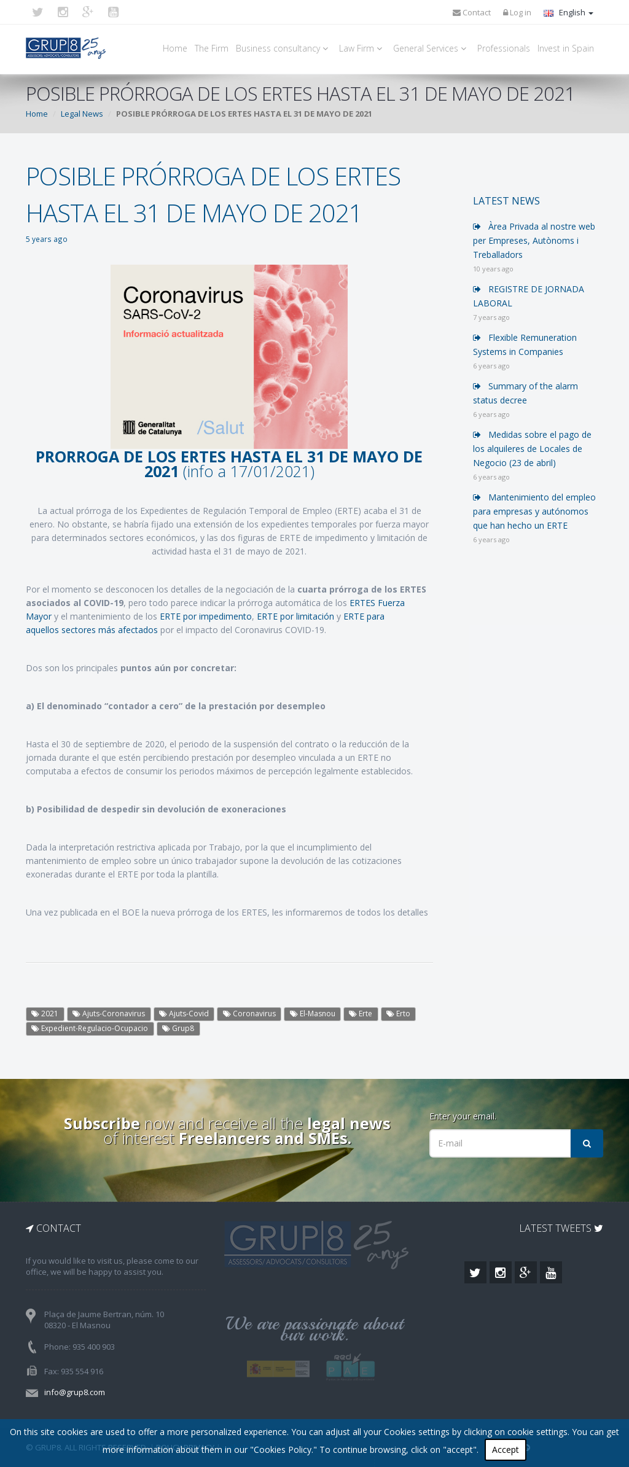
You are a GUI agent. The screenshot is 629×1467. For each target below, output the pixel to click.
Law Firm (362, 48)
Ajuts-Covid (184, 1013)
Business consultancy (284, 48)
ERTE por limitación (295, 616)
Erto (398, 1013)
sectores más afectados (109, 630)
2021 (44, 1013)
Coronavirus (249, 1013)
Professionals (503, 48)
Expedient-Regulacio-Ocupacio (89, 1028)
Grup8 (178, 1028)
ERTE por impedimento (206, 616)
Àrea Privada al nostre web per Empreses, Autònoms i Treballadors (534, 240)
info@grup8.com (74, 1392)
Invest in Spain (565, 48)
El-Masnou (312, 1013)
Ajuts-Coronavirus (108, 1013)
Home (175, 48)
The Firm (212, 48)
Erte (360, 1013)
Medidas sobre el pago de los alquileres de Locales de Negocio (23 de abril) (532, 449)
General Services (431, 48)
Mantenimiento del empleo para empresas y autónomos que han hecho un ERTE (534, 511)
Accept (505, 1449)
